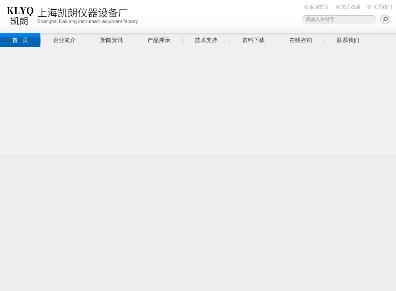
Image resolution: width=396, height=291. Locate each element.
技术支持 (206, 40)
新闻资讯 (111, 40)
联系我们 (382, 7)
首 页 (20, 40)
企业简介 (64, 40)
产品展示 (158, 40)
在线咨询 (300, 40)
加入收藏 (350, 7)
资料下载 (253, 40)
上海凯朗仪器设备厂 (81, 15)
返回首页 (319, 7)
